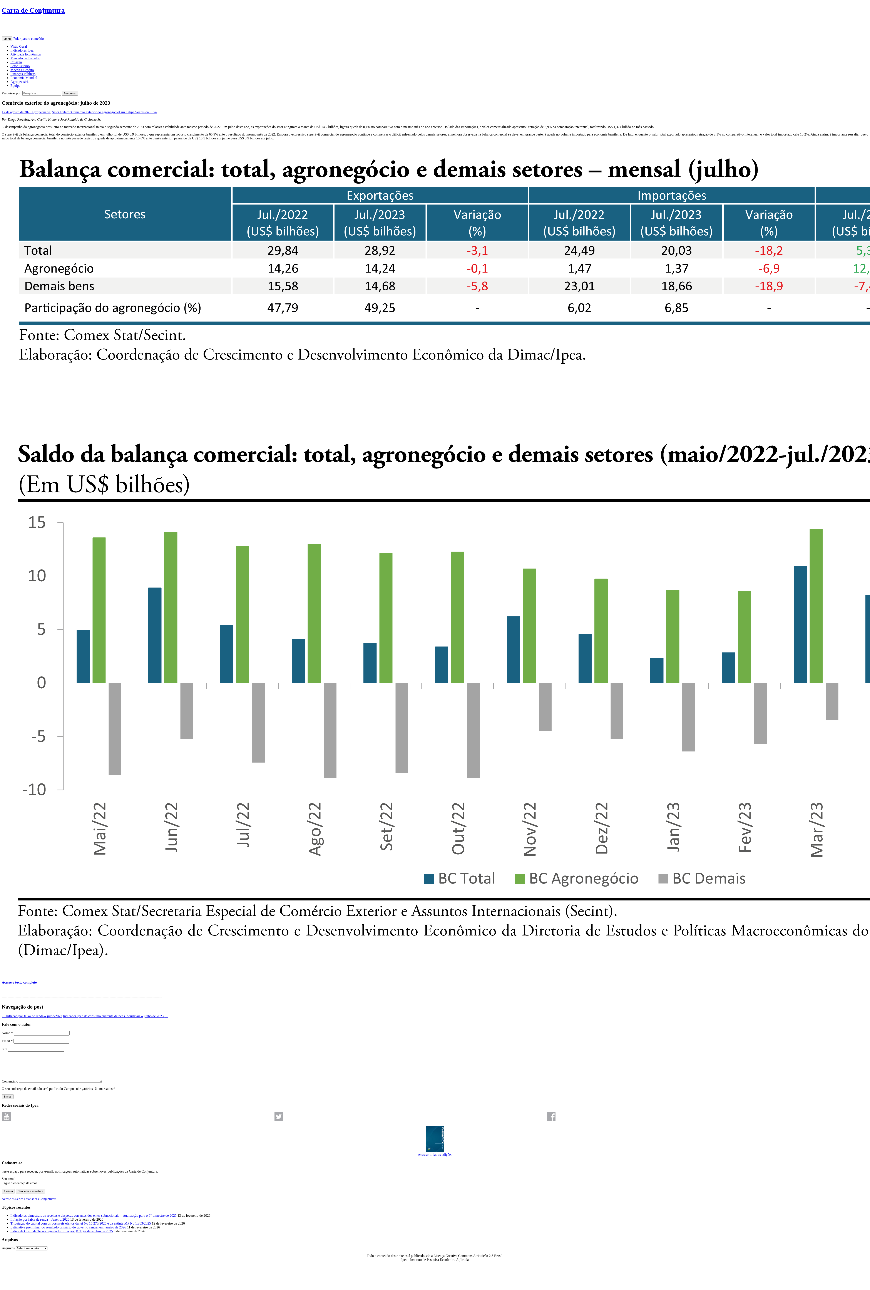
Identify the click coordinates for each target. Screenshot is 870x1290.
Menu (7, 38)
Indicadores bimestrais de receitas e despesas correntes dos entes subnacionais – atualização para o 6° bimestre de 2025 (93, 1221)
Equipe (15, 85)
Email (7, 1041)
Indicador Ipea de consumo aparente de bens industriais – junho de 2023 (115, 1016)
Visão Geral (18, 46)
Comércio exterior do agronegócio (95, 112)
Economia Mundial (23, 78)
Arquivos (8, 1253)
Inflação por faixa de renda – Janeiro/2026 (39, 1224)
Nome (7, 1033)
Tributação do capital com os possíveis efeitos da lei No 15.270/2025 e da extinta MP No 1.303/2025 (80, 1228)
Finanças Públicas (22, 74)
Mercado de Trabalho (25, 58)
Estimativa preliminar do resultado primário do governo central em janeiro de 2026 (68, 1232)
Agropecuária (19, 82)
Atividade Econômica (25, 54)
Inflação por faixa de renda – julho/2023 (32, 1016)
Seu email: (9, 1184)
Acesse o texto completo (19, 982)
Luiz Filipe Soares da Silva (138, 112)
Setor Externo (20, 66)
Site (4, 1049)
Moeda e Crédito (22, 70)
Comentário (10, 1086)
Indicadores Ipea (21, 50)
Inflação (16, 62)
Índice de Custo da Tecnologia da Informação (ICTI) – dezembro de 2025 (61, 1236)
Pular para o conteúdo (28, 38)
